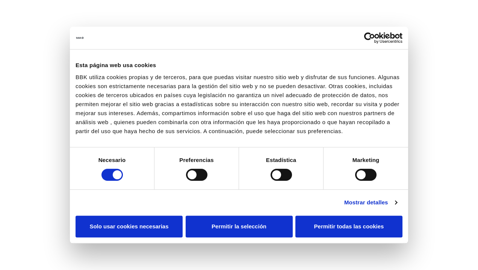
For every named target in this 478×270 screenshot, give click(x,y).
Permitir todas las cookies (349, 226)
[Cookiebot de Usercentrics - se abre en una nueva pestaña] (369, 38)
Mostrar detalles (366, 202)
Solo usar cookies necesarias (128, 226)
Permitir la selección (239, 226)
